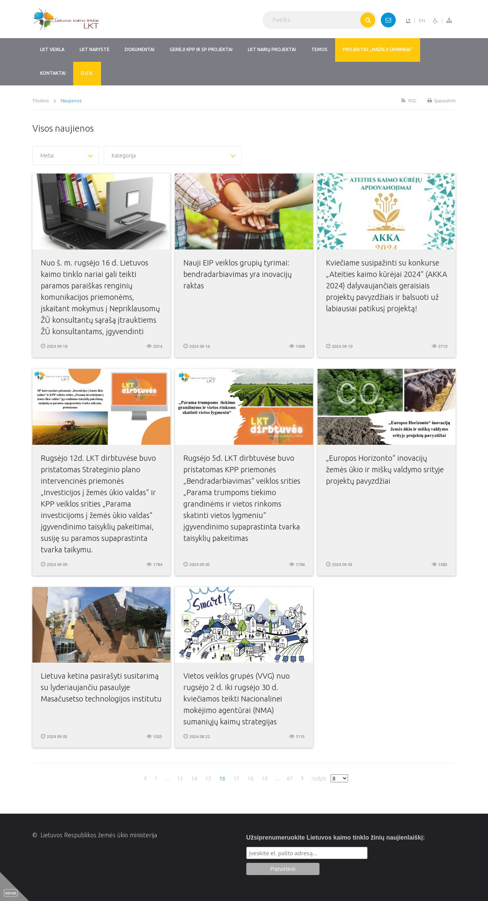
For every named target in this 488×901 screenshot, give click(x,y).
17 (236, 779)
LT (408, 20)
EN (422, 20)
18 (250, 779)
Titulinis (40, 100)
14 (194, 779)
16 (222, 779)
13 (180, 779)
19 (265, 779)
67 (290, 779)
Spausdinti (441, 100)
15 (208, 779)
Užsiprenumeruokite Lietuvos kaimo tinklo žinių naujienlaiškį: (335, 837)
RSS (408, 100)
